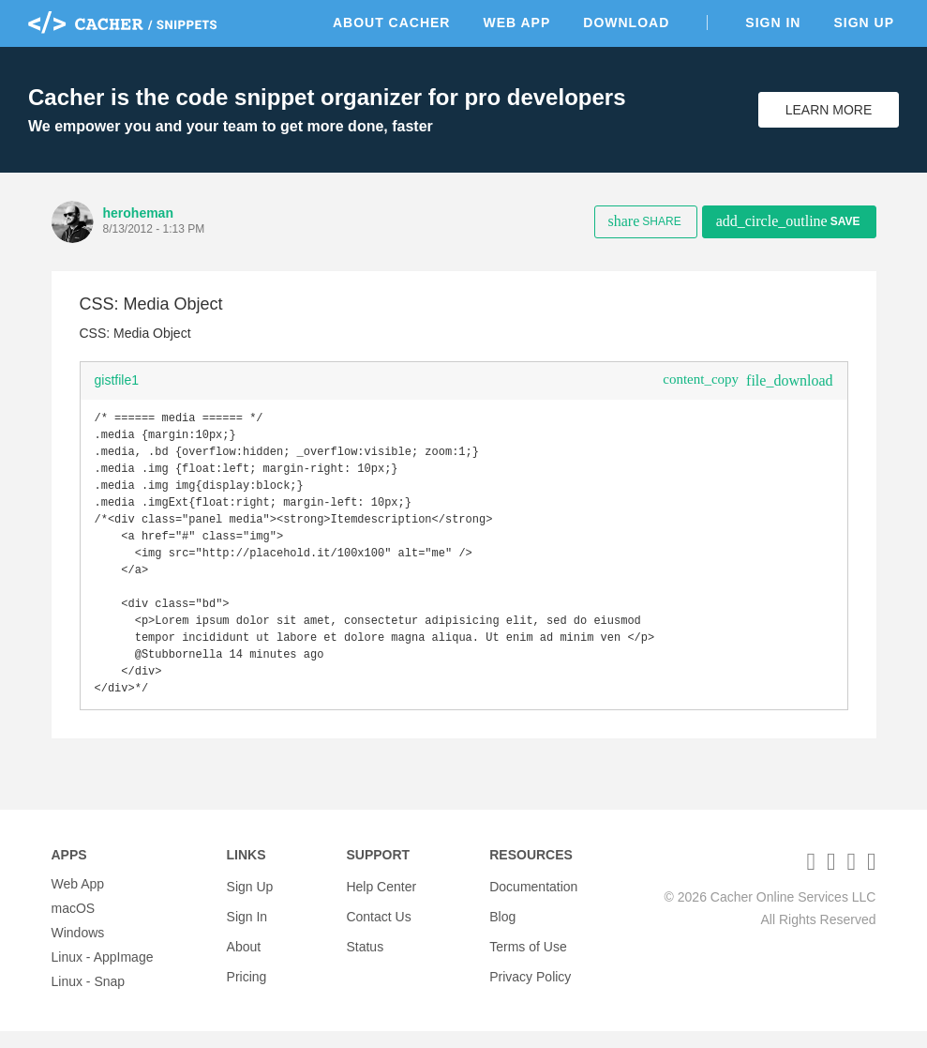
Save (788, 221)
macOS (74, 925)
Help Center (381, 900)
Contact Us (378, 925)
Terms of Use (527, 949)
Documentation (533, 900)
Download (626, 22)
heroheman (138, 212)
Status (364, 949)
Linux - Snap (89, 998)
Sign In (772, 22)
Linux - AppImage (103, 973)
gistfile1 (117, 379)
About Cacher (392, 22)
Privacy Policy (530, 973)
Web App (516, 22)
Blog (502, 925)
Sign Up (863, 22)
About (244, 949)
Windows (78, 949)
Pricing (247, 973)
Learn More (829, 109)
